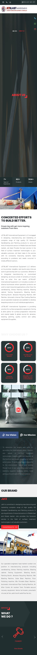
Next (35, 637)
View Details (18, 648)
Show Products (8, 527)
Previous (2, 636)
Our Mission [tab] (27, 435)
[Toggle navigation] (33, 9)
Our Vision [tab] (9, 435)
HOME (15, 31)
